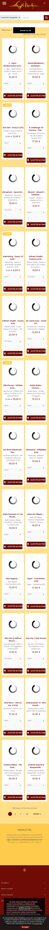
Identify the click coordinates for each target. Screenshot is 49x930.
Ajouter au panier (13, 95)
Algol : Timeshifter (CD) (36, 580)
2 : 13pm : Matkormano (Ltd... (13, 65)
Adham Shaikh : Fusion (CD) (13, 322)
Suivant (37, 814)
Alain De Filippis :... (36, 514)
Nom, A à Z (7, 30)
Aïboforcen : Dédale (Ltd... (12, 387)
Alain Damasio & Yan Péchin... (13, 516)
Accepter (25, 927)
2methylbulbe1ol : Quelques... (36, 65)
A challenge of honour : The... (36, 129)
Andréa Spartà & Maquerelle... (36, 766)
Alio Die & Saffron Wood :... (12, 640)
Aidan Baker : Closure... (36, 387)
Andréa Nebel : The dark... (13, 766)
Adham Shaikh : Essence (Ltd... (36, 258)
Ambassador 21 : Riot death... (36, 704)
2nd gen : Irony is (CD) (12, 127)
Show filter (24, 30)
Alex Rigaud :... (13, 578)
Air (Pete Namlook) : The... (12, 451)
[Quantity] (12, 89)
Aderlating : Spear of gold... (13, 258)
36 (27, 814)
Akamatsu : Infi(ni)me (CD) (36, 451)
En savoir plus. (37, 924)
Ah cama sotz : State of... (36, 322)
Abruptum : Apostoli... (13, 192)
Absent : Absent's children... (36, 194)
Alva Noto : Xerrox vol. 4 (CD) (13, 704)
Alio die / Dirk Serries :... (36, 640)
